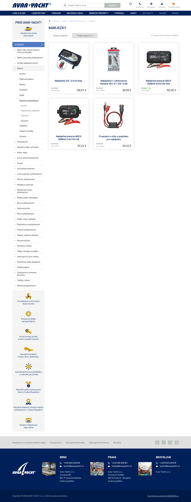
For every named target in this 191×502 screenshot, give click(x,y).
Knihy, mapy (22, 152)
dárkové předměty (99, 13)
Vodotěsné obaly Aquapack (28, 262)
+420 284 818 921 (120, 462)
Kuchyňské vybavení (25, 168)
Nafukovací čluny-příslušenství (25, 191)
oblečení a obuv (75, 13)
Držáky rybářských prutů (27, 63)
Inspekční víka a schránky (28, 147)
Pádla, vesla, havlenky (26, 219)
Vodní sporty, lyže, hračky (27, 256)
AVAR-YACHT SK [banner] (31, 5)
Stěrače (22, 136)
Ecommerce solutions (157, 496)
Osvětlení (23, 90)
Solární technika (26, 131)
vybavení (56, 13)
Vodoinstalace (23, 267)
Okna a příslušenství (25, 213)
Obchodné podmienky (75, 442)
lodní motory (38, 13)
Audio (21, 95)
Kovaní (20, 163)
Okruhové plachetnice (26, 285)
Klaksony (23, 125)
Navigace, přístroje (25, 184)
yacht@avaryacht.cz (74, 466)
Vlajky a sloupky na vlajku (27, 251)
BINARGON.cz (173, 496)
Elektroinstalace (26, 79)
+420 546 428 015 (72, 462)
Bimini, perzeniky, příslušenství (30, 57)
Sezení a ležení (23, 240)
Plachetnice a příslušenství (28, 224)
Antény (22, 73)
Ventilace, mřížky (24, 246)
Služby (162, 13)
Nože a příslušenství (25, 203)
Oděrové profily (23, 208)
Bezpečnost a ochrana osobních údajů (28, 442)
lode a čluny (19, 13)
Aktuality (147, 13)
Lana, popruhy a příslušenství (29, 174)
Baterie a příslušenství (29, 100)
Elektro (20, 68)
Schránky (24, 115)
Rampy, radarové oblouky (27, 235)
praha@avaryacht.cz (122, 466)
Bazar (175, 13)
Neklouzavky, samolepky (27, 197)
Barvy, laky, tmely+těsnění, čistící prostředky (28, 51)
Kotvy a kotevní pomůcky (27, 158)
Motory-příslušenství (26, 179)
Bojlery (22, 84)
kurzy (133, 13)
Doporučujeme (60, 35)
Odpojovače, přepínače (30, 110)
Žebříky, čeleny (23, 280)
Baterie (24, 105)
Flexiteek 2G (22, 142)
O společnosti (56, 442)
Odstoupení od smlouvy (99, 442)
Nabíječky (25, 120)
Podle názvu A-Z (85, 35)
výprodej (119, 13)
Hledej (112, 5)
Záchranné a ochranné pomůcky (26, 273)
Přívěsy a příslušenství (26, 229)
